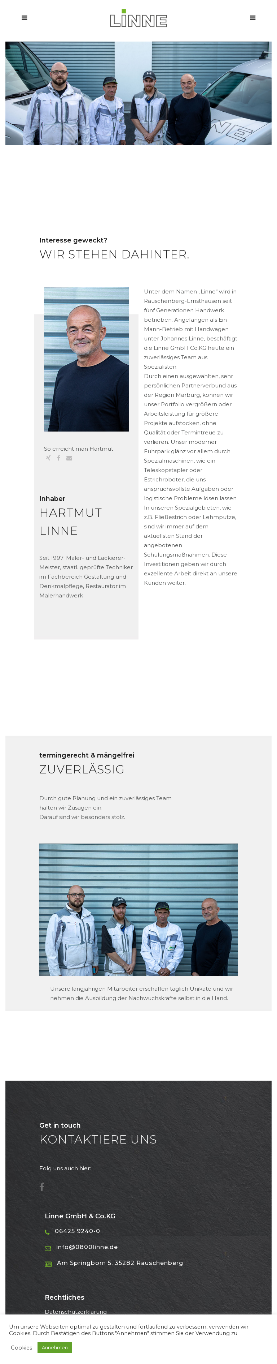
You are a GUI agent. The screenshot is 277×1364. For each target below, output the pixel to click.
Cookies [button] (21, 1347)
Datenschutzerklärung (76, 1311)
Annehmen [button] (55, 1347)
